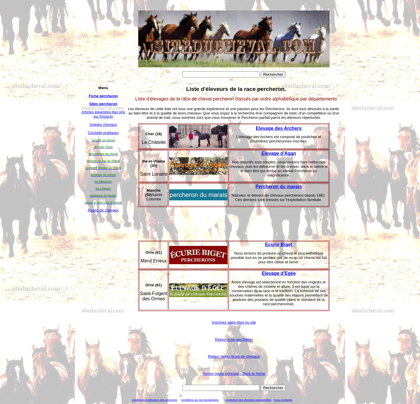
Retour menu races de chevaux (234, 356)
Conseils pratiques (103, 132)
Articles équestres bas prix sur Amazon (103, 114)
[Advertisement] (103, 303)
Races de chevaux (103, 210)
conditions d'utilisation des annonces (154, 399)
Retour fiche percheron (234, 339)
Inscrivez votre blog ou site (234, 322)
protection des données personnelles (248, 399)
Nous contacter (283, 399)
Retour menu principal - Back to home (234, 373)
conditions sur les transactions (200, 399)
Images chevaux (103, 124)
